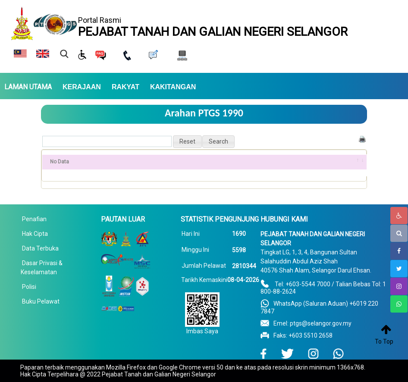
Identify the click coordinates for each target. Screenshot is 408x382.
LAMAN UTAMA (28, 87)
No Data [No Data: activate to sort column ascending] (59, 162)
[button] (187, 141)
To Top (384, 341)
